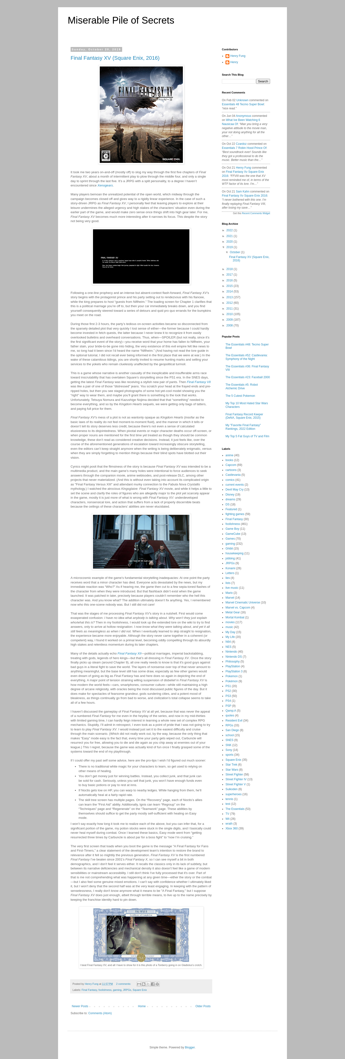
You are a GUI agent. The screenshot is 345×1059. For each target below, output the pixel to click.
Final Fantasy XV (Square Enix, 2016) (115, 58)
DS (228, 504)
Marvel (230, 597)
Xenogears (105, 185)
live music (232, 587)
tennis (229, 799)
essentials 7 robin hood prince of (244, 148)
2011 (230, 308)
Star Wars (232, 769)
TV (227, 813)
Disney (230, 494)
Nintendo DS (234, 656)
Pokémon (232, 681)
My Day (230, 632)
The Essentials (235, 809)
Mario (229, 593)
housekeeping (235, 553)
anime (229, 455)
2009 (230, 319)
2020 (230, 241)
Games (230, 538)
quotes (230, 715)
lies (228, 578)
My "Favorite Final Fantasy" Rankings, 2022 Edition (243, 427)
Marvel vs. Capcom (238, 607)
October (235, 252)
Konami (230, 568)
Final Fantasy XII (129, 653)
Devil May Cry (235, 489)
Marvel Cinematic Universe (243, 602)
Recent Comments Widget (256, 213)
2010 (230, 314)
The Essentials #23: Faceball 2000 (248, 377)
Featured (231, 509)
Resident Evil (234, 720)
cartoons (231, 470)
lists (228, 583)
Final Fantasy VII (199, 382)
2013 (230, 297)
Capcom (231, 465)
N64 (228, 641)
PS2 (228, 691)
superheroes (234, 794)
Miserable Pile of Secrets (121, 20)
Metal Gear (233, 612)
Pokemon (232, 676)
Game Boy (232, 528)
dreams (230, 499)
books (229, 460)
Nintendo (231, 651)
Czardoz (241, 144)
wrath (229, 823)
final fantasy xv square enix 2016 (244, 195)
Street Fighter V (236, 784)
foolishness (105, 989)
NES (229, 647)
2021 (230, 236)
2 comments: (124, 983)
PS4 (228, 700)
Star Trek (231, 764)
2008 (230, 325)
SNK (229, 745)
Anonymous (243, 116)
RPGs (229, 725)
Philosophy (233, 661)
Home (142, 1006)
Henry (234, 62)
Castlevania (233, 475)
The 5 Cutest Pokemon (240, 395)
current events (235, 484)
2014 (230, 291)
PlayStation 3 (234, 671)
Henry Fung (237, 56)
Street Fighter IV (236, 779)
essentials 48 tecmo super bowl (243, 104)
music (229, 627)
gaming (117, 989)
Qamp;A (231, 710)
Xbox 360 (232, 828)
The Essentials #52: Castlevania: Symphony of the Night (247, 357)
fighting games (235, 514)
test (228, 804)
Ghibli (229, 548)
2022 (230, 230)
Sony (229, 750)
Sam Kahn (242, 191)
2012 (230, 302)
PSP (228, 706)
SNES (229, 740)
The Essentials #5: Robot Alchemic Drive (242, 386)
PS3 (228, 696)
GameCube (233, 534)
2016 (230, 280)
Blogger (190, 1047)
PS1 (228, 686)
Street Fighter (234, 774)
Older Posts (203, 1006)
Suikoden (232, 789)
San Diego (232, 730)
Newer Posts (80, 1006)
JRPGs (127, 989)
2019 (230, 247)
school (230, 735)
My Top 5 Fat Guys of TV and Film (247, 436)
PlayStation (233, 666)
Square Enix (140, 989)
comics (230, 480)
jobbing (230, 558)
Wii (228, 819)
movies (230, 622)
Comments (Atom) (100, 1013)
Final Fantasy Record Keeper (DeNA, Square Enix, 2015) (244, 416)
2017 (230, 274)
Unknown (242, 100)
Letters (230, 573)
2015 (230, 286)
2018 (230, 269)
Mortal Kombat (235, 617)
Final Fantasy (89, 989)
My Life (230, 637)
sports (229, 754)
